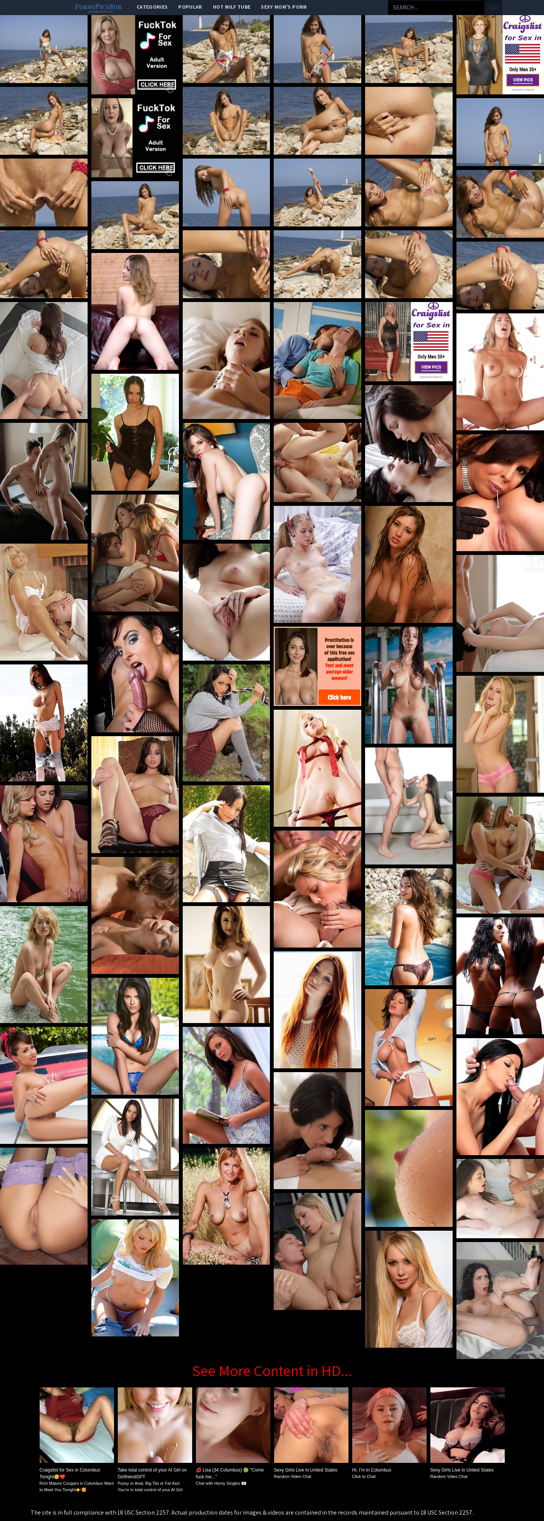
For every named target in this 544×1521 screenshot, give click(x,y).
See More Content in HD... (272, 1370)
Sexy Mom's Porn (284, 6)
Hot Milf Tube (232, 6)
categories (152, 6)
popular (190, 6)
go (493, 7)
